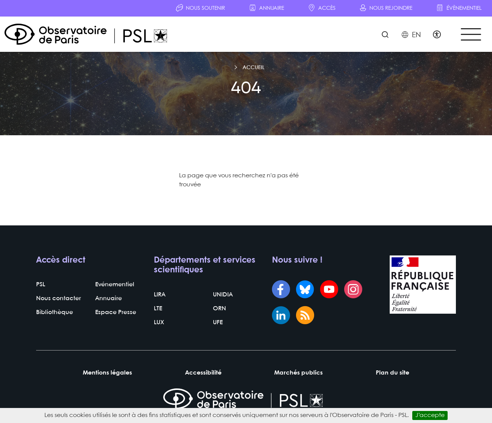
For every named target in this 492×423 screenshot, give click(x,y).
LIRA (160, 295)
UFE (218, 322)
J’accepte (430, 415)
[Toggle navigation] (471, 34)
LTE (158, 308)
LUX (159, 322)
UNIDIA (223, 295)
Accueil (253, 67)
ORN (219, 308)
